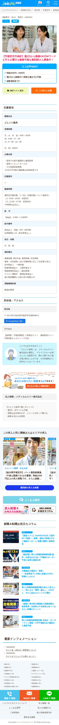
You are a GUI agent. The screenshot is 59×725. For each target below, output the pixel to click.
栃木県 (37, 10)
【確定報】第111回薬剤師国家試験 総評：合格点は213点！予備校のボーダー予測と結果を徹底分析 (38, 557)
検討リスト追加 (16, 90)
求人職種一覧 (44, 703)
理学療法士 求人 (9, 680)
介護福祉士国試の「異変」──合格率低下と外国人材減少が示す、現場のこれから (38, 573)
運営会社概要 (29, 717)
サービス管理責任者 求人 (12, 677)
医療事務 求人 (36, 686)
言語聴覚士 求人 (9, 683)
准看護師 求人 (36, 667)
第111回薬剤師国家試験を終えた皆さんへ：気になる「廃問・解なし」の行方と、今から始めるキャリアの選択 (38, 590)
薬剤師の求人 (26, 10)
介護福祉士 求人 (9, 673)
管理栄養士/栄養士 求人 (11, 686)
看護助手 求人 (8, 670)
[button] (6, 460)
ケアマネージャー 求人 (39, 673)
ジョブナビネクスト (10, 10)
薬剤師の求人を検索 (29, 487)
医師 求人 (7, 664)
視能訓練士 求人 (37, 683)
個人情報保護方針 (44, 712)
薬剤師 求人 (35, 664)
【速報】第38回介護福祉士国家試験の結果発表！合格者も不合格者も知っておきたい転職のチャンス (39, 606)
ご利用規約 (14, 712)
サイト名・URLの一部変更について (21, 650)
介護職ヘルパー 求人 (38, 670)
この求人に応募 (45, 90)
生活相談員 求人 (37, 677)
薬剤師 (15, 21)
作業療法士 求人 (37, 680)
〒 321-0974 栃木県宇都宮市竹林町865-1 (21, 315)
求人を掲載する (44, 708)
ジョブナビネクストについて (14, 703)
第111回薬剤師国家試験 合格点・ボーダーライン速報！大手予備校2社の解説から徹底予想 (39, 623)
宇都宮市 (46, 10)
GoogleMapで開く (16, 321)
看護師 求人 (8, 667)
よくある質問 (32, 500)
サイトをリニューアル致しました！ (21, 656)
